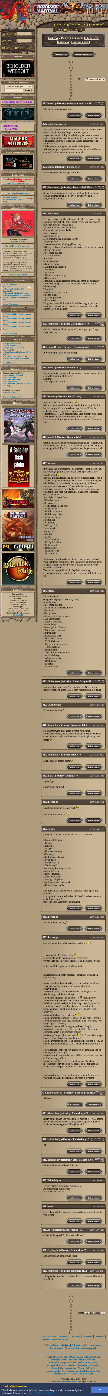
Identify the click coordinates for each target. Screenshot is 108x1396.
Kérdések (63, 1336)
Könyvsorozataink (68, 1368)
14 (71, 82)
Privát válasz (93, 115)
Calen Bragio (54, 347)
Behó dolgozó (54, 1180)
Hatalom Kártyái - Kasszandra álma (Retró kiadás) (13, 199)
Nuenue (51, 396)
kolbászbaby (54, 1139)
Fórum (53, 38)
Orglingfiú (52, 1250)
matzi (50, 775)
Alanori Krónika (67, 1365)
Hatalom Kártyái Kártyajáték (82, 1359)
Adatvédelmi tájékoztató (82, 1374)
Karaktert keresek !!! (14, 356)
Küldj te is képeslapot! (12, 397)
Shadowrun (82, 1365)
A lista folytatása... (10, 304)
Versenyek (99, 1336)
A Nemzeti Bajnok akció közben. (18, 383)
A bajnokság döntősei (14, 375)
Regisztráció (91, 1371)
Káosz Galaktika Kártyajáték (83, 1362)
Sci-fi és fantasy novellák (72, 1371)
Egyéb (65, 1339)
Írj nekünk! (18, 615)
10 (71, 70)
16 (71, 87)
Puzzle (64, 1359)
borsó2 (50, 103)
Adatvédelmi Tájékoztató (10, 127)
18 (71, 93)
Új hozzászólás (61, 54)
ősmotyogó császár (57, 124)
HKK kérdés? (11, 346)
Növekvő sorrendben (83, 54)
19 (71, 96)
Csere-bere (75, 1336)
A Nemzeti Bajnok (12, 379)
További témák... (10, 363)
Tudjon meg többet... (46, 1393)
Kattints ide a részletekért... (18, 183)
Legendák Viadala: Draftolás (17, 293)
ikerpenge (52, 802)
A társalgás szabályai (57, 1345)
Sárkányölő (55, 1359)
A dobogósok (10, 377)
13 (71, 79)
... (70, 59)
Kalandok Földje (91, 1357)
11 (71, 73)
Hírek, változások (48, 1336)
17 (71, 90)
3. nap (7, 385)
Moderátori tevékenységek (81, 1348)
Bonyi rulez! (53, 187)
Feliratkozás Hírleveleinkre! (17, 102)
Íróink (55, 1368)
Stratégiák (87, 1336)
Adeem (51, 1229)
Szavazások (56, 1339)
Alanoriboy (53, 1113)
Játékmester (53, 681)
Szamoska (52, 323)
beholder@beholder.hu (67, 1381)
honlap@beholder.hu (18, 596)
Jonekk (51, 829)
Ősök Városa (76, 1357)
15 (71, 84)
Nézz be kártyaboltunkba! (18, 193)
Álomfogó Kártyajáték (58, 1362)
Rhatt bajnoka (54, 1092)
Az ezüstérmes (11, 381)
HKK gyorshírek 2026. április (17, 295)
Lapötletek (9, 343)
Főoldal (50, 1357)
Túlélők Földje (18, 241)
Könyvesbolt (52, 1365)
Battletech (93, 1365)
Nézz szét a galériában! (18, 274)
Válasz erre (74, 115)
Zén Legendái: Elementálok (10, 286)
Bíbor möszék (11, 392)
